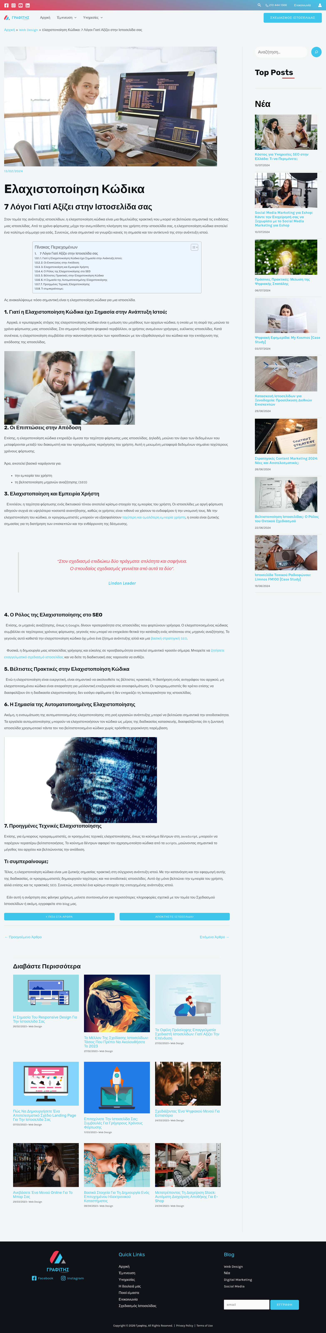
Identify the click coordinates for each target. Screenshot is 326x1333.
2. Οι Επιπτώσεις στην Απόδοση (60, 262)
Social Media (234, 1286)
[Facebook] (6, 5)
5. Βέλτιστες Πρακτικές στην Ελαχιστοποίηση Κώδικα (72, 275)
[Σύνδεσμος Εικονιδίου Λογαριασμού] (320, 5)
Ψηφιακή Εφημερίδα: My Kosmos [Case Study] (287, 339)
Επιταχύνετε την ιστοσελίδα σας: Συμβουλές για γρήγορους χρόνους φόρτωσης (113, 1123)
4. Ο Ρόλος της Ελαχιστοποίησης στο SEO (65, 271)
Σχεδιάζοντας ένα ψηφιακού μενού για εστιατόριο (187, 1113)
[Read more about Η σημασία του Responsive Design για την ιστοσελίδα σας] (46, 993)
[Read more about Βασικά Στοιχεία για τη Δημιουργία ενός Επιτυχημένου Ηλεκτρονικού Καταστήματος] (117, 1164)
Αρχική (45, 18)
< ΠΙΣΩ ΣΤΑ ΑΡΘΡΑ (59, 916)
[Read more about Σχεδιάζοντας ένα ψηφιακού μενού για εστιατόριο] (188, 1083)
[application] (74, 17)
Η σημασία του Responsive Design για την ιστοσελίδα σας (45, 1019)
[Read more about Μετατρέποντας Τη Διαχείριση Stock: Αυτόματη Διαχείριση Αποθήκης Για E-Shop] (188, 1164)
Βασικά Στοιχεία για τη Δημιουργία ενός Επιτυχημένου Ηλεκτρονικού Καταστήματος (116, 1196)
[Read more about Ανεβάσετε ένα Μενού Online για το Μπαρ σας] (46, 1164)
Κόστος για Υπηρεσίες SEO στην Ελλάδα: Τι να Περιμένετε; (282, 156)
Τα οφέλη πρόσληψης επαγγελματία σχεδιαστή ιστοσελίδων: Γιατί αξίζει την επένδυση (187, 1034)
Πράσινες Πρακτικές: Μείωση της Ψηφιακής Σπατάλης (282, 281)
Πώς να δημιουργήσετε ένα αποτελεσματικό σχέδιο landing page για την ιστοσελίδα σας (44, 1115)
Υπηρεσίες (93, 17)
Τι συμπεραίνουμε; (52, 288)
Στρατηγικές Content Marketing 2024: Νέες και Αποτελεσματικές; (286, 460)
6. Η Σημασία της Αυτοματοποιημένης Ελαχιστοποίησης (74, 279)
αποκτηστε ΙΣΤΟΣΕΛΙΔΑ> (175, 916)
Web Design (35, 1026)
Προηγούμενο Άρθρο (23, 937)
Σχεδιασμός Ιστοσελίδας (138, 1306)
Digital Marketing (238, 1279)
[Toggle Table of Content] (192, 247)
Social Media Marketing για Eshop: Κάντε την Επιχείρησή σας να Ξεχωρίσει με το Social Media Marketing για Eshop (284, 218)
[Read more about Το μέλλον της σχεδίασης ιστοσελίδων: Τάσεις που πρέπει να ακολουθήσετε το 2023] (117, 1003)
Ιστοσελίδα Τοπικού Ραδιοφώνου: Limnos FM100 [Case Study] (283, 577)
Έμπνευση (67, 17)
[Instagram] (13, 5)
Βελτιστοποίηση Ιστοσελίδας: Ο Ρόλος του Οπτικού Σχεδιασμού (287, 519)
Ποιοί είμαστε (129, 1293)
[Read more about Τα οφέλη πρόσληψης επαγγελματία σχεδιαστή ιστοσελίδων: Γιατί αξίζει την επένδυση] (188, 999)
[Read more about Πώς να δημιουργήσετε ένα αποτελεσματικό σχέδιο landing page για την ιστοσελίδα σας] (46, 1083)
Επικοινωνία (302, 5)
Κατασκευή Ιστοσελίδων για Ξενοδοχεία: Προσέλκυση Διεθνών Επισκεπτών (283, 400)
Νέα (262, 104)
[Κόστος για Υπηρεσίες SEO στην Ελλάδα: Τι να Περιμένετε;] (286, 132)
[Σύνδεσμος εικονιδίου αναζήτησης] (259, 5)
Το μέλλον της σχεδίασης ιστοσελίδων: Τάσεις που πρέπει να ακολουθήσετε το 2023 (116, 1042)
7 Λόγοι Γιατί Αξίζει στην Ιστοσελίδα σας (69, 253)
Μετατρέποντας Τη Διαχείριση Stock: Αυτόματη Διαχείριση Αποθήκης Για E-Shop (186, 1196)
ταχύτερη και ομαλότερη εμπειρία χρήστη (153, 517)
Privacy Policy (184, 1325)
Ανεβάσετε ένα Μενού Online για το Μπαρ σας (43, 1194)
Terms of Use (205, 1325)
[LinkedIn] (27, 5)
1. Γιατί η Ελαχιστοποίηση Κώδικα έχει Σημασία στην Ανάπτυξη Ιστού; (81, 258)
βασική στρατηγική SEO (169, 638)
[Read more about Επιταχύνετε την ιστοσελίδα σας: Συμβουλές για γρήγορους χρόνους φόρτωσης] (117, 1087)
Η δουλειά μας (130, 1286)
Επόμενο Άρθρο (214, 937)
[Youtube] (20, 5)
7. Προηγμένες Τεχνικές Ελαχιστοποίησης (65, 284)
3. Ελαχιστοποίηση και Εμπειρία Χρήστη (65, 267)
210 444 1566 (278, 5)
